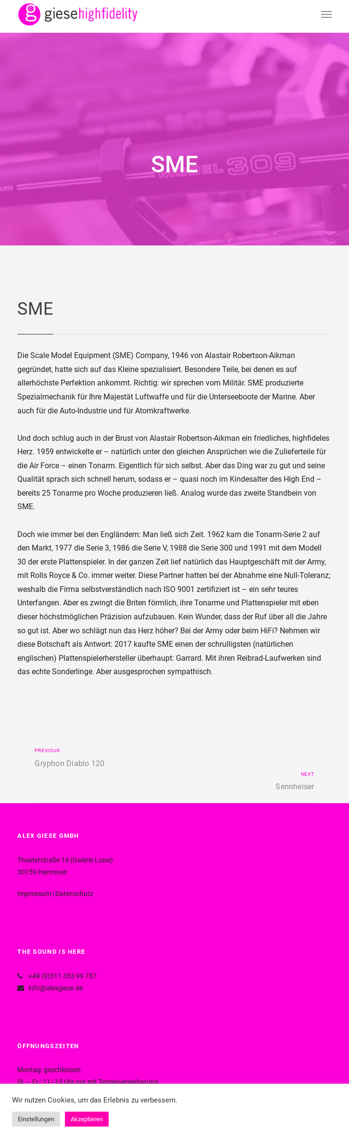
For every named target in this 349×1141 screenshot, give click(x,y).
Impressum (34, 893)
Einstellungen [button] (36, 1119)
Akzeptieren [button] (87, 1119)
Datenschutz (74, 893)
